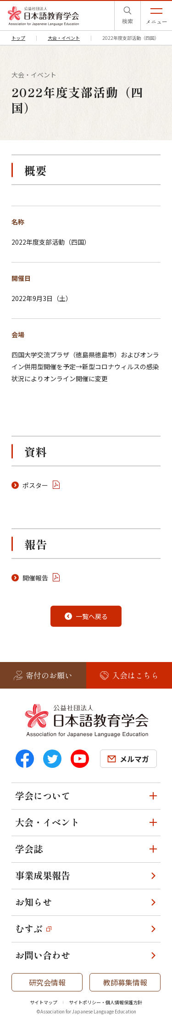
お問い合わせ (42, 955)
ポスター (35, 485)
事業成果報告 (42, 875)
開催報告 (35, 577)
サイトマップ (43, 1002)
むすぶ (29, 928)
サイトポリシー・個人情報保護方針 (105, 1002)
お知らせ (33, 902)
